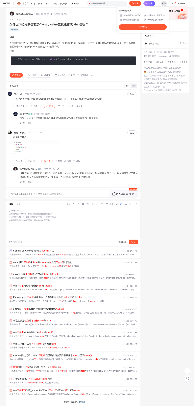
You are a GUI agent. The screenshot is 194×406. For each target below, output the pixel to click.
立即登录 (143, 27)
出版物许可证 (159, 86)
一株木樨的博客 (16, 371)
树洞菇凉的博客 (16, 336)
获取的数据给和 (32, 320)
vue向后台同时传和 (32, 286)
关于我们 (148, 62)
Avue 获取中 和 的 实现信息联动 (42, 262)
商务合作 (172, 62)
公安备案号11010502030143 (159, 72)
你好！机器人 (20, 132)
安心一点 (18, 94)
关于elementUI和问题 (32, 379)
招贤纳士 (160, 62)
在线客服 (176, 56)
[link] (11, 19)
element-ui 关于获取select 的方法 (33, 251)
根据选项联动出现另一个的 (37, 367)
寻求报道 (183, 62)
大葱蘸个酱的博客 (17, 266)
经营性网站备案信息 (172, 68)
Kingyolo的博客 (16, 359)
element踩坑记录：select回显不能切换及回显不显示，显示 (52, 355)
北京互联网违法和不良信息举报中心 (160, 75)
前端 (19, 19)
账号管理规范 (166, 83)
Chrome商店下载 (151, 83)
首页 (11, 19)
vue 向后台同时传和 (33, 332)
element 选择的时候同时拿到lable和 (38, 309)
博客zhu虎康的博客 (18, 278)
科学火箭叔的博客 (17, 394)
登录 (164, 3)
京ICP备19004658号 (153, 68)
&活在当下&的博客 (18, 301)
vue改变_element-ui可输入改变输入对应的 (46, 390)
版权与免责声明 (180, 83)
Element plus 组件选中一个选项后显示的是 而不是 (47, 297)
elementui (14, 29)
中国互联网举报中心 (153, 79)
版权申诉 (148, 86)
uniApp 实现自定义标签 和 (36, 274)
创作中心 (182, 3)
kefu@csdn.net (164, 56)
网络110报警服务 (170, 79)
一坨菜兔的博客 (16, 382)
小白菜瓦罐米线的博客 (19, 289)
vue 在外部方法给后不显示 (34, 344)
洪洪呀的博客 (15, 313)
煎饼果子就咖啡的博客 (19, 347)
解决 (20, 106)
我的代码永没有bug (24, 14)
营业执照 (177, 72)
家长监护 (181, 75)
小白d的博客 (15, 324)
